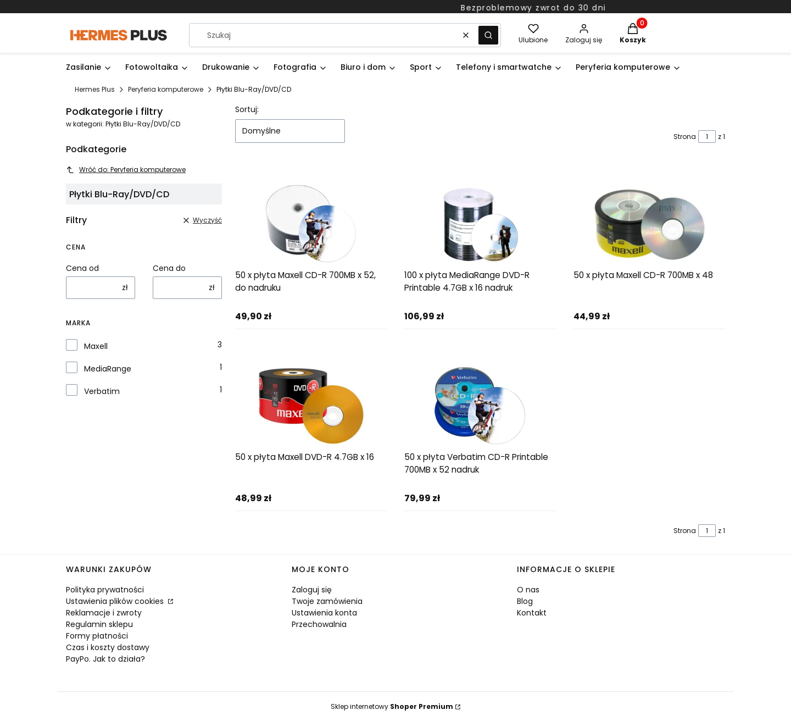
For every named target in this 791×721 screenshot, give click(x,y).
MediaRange (107, 368)
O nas (528, 589)
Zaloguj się (312, 589)
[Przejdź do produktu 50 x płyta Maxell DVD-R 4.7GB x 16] (311, 406)
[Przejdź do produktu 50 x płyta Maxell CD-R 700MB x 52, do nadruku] (311, 224)
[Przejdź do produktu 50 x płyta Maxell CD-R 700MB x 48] (649, 224)
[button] (488, 35)
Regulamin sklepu (99, 624)
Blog (525, 601)
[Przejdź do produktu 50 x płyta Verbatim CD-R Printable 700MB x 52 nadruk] (480, 406)
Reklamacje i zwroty (104, 612)
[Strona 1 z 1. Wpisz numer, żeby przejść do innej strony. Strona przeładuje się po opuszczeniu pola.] (707, 136)
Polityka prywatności (105, 589)
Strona (684, 136)
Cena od (82, 268)
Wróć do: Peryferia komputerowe (126, 169)
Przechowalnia (319, 624)
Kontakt (532, 612)
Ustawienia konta (324, 612)
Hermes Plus (95, 89)
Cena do (169, 268)
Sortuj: (247, 109)
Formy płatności (97, 635)
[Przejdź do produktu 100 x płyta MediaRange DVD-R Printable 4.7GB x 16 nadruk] (480, 224)
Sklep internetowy (392, 706)
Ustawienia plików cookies (116, 601)
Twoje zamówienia (327, 601)
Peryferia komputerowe (165, 89)
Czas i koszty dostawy (107, 647)
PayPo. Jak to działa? (105, 658)
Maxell (96, 346)
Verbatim (102, 391)
